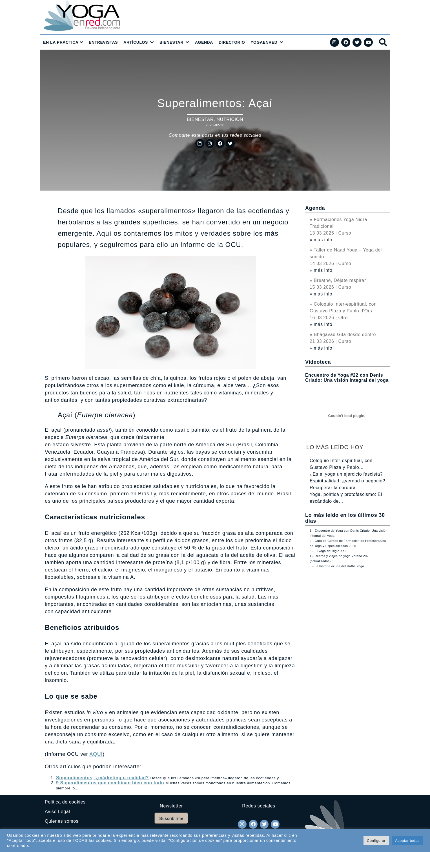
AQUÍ (96, 754)
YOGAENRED (264, 42)
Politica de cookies (65, 802)
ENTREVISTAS (103, 42)
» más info (321, 239)
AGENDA (204, 42)
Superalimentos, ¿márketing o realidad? (102, 777)
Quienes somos (61, 821)
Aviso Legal (57, 811)
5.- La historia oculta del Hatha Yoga (337, 566)
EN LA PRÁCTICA (61, 42)
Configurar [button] (376, 840)
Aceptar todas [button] (407, 840)
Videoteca (318, 362)
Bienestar (200, 119)
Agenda (315, 208)
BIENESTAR (171, 42)
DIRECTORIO (232, 42)
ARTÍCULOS (135, 42)
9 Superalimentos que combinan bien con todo (110, 782)
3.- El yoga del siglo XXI (328, 551)
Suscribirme (171, 818)
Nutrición (229, 119)
